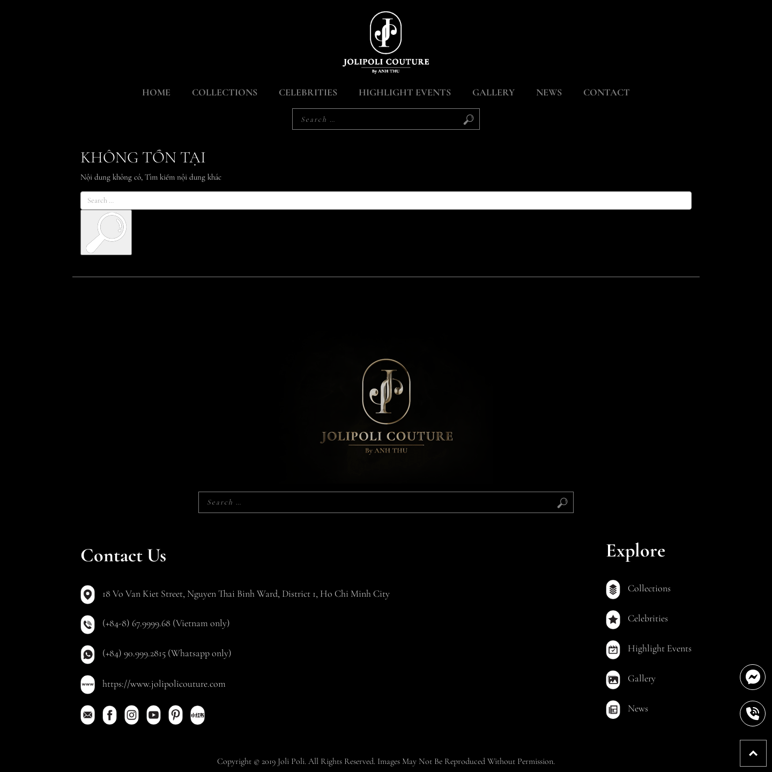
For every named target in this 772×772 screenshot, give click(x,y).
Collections (224, 92)
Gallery (493, 92)
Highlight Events (405, 92)
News (549, 92)
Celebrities (308, 92)
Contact (606, 92)
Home (156, 92)
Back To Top (766, 746)
